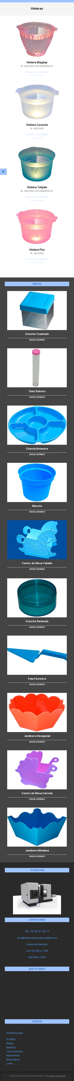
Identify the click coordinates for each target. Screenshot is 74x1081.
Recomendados (44, 66)
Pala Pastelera (37, 678)
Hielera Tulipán (37, 187)
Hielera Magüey (37, 62)
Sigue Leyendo (37, 72)
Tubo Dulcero (37, 391)
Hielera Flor (37, 249)
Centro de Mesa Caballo (37, 563)
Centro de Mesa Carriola (37, 793)
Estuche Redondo (37, 621)
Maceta (37, 506)
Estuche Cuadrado (37, 334)
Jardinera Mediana (37, 850)
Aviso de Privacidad (57, 1076)
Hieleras (29, 66)
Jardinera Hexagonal (37, 736)
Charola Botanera (37, 448)
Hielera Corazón (37, 124)
